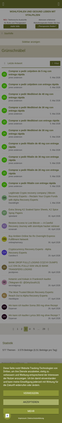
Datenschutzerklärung (36, 418)
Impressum (22, 418)
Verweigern (31, 393)
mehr (31, 411)
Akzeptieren (31, 402)
